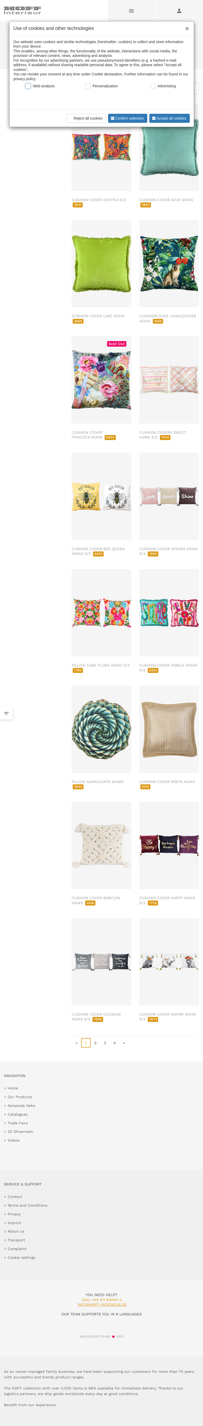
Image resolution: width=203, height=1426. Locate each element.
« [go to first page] (76, 1043)
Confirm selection (127, 118)
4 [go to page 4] (114, 1043)
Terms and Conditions (27, 1205)
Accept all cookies (168, 118)
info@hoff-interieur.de (102, 1304)
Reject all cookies (85, 118)
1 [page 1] (86, 1043)
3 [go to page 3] (105, 1043)
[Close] (185, 26)
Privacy (14, 1214)
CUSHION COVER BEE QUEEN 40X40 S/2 (98, 551)
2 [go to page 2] (95, 1043)
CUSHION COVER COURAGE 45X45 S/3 (96, 1016)
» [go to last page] (124, 1043)
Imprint (14, 1223)
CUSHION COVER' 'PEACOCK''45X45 (94, 434)
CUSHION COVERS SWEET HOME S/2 (162, 434)
